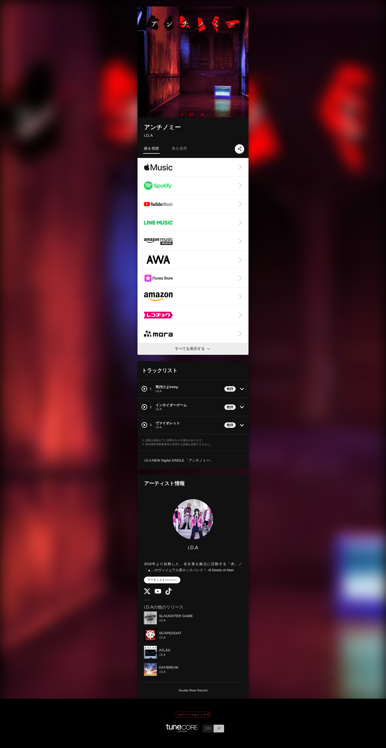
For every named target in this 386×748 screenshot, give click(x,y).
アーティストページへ (162, 579)
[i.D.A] (193, 519)
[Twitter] (147, 593)
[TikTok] (168, 594)
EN (208, 728)
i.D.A (148, 135)
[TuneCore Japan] (182, 730)
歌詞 (230, 389)
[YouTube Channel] (158, 592)
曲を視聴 (151, 148)
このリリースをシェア (193, 714)
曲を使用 (179, 148)
